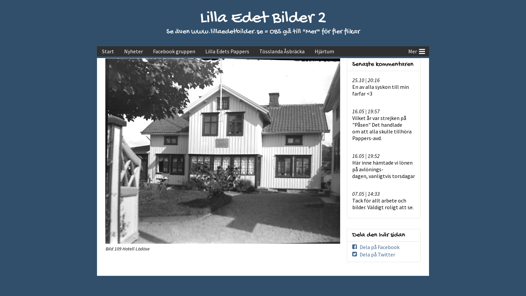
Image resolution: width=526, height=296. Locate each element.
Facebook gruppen (174, 51)
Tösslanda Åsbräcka (282, 51)
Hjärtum (324, 51)
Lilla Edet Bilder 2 (263, 18)
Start (108, 51)
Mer (416, 50)
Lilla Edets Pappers (227, 51)
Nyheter (133, 51)
